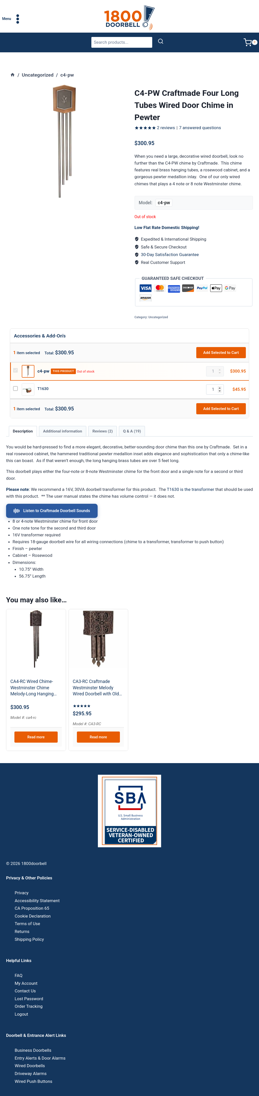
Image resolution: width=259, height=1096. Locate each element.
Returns (22, 920)
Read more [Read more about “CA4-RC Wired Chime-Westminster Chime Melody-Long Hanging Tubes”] (36, 726)
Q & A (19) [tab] (132, 420)
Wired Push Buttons (33, 1070)
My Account (26, 972)
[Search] (161, 42)
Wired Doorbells (30, 1055)
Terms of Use (27, 913)
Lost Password (29, 987)
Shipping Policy (29, 928)
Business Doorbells (33, 1039)
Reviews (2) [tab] (102, 420)
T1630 (43, 378)
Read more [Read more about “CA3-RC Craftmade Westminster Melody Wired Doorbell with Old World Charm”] (98, 726)
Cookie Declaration (33, 905)
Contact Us (25, 980)
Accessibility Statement (37, 889)
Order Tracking (28, 995)
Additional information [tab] (62, 420)
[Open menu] (12, 19)
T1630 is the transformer (190, 478)
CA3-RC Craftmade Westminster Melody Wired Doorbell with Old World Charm (96, 677)
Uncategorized (158, 306)
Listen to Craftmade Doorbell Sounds (52, 500)
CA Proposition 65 (32, 897)
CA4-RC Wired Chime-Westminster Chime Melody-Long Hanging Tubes (32, 677)
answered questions (200, 116)
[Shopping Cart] (251, 42)
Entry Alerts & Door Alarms (40, 1047)
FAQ (19, 964)
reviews (166, 116)
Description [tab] (23, 420)
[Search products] (121, 42)
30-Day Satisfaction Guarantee (170, 243)
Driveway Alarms (31, 1062)
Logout (21, 1003)
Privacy (22, 881)
